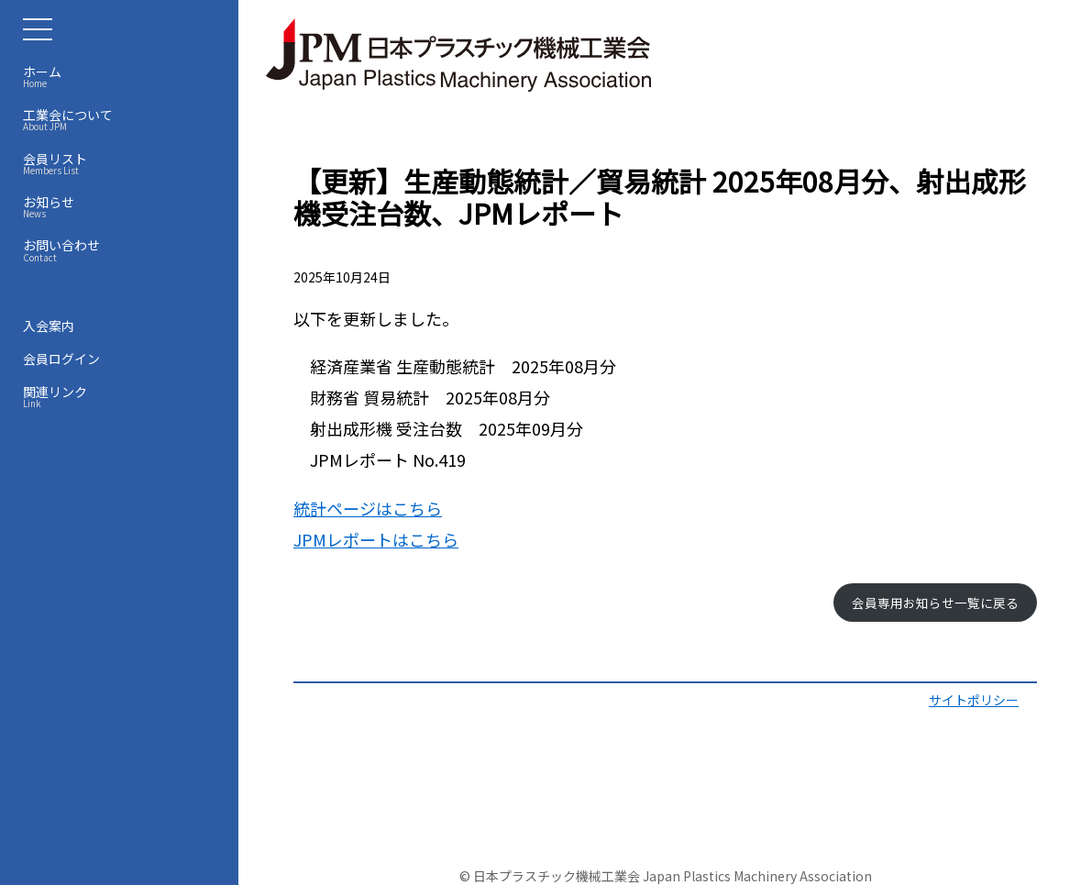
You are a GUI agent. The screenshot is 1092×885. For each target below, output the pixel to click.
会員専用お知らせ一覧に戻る (935, 602)
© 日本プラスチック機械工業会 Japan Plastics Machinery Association (665, 876)
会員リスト (124, 163)
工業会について (124, 119)
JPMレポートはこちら (375, 539)
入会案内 (48, 325)
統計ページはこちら (367, 508)
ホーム (124, 76)
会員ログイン (61, 358)
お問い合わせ (124, 249)
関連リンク (124, 396)
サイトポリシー (974, 700)
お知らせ (124, 206)
